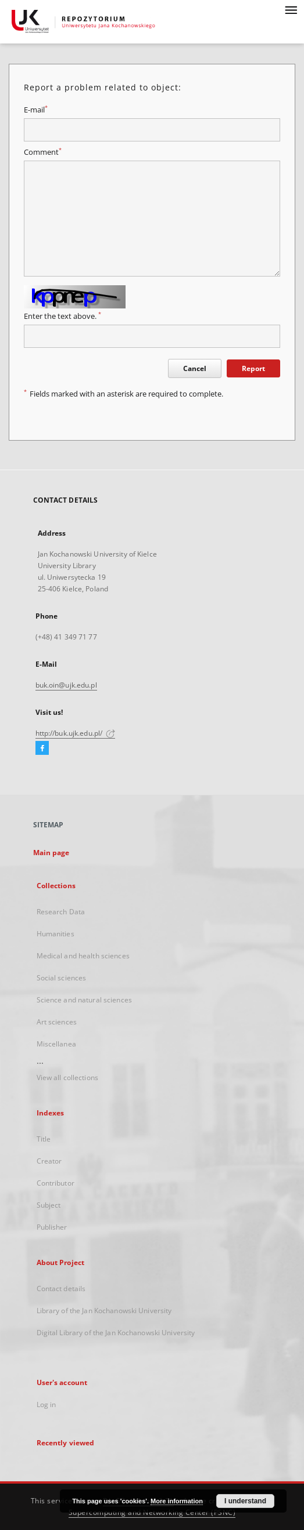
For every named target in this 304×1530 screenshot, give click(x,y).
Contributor (55, 1183)
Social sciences (62, 978)
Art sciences (57, 1022)
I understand (245, 1501)
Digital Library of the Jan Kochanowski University (116, 1333)
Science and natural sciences (84, 1000)
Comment (43, 152)
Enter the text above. (62, 316)
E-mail (36, 110)
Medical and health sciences (83, 956)
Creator (49, 1161)
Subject (49, 1205)
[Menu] (290, 9)
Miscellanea (56, 1044)
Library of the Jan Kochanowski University (104, 1310)
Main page (51, 852)
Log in (46, 1404)
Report (253, 368)
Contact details (61, 1288)
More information (177, 1501)
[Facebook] (42, 748)
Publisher (52, 1227)
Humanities (55, 934)
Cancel (194, 368)
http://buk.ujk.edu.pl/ (75, 733)
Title (44, 1139)
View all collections (67, 1077)
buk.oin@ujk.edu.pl (66, 685)
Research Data (61, 912)
